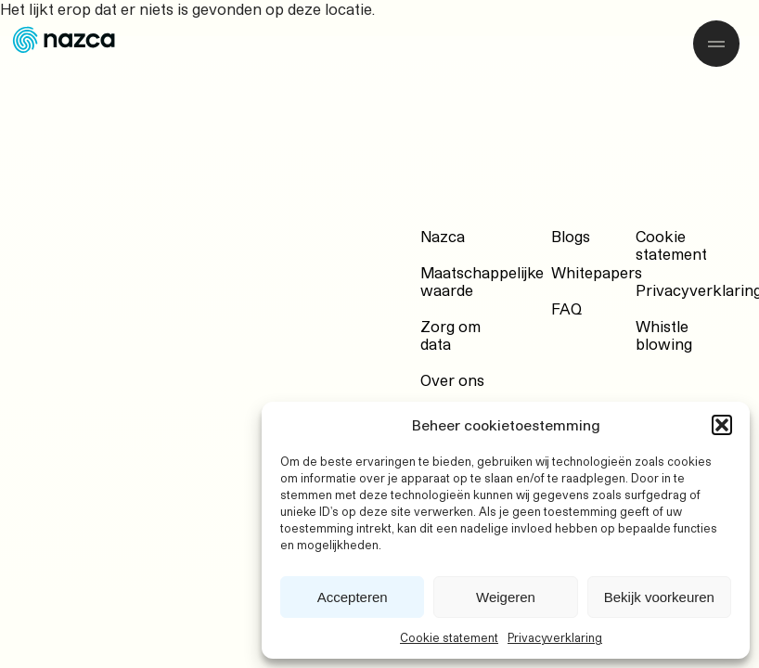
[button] (722, 425)
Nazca (442, 236)
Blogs (570, 236)
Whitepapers (596, 272)
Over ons (452, 380)
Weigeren (505, 597)
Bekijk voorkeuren (659, 597)
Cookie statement (449, 637)
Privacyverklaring (555, 637)
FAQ (566, 308)
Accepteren (352, 597)
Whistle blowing (664, 335)
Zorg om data (450, 335)
